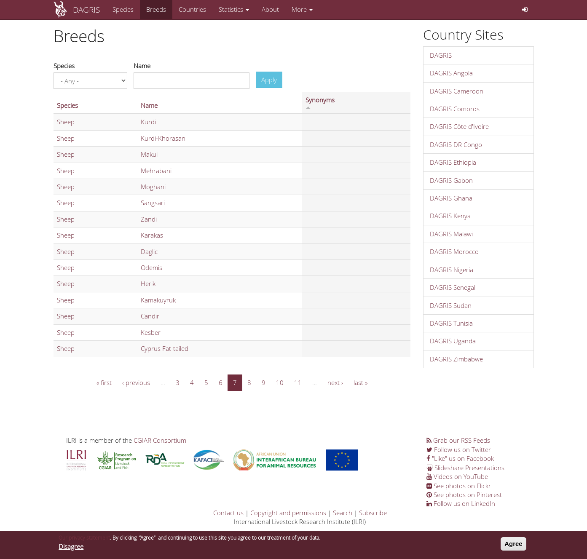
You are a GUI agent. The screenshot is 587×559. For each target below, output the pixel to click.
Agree (513, 544)
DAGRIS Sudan (451, 305)
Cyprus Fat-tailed (164, 348)
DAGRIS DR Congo (456, 144)
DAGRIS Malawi (451, 234)
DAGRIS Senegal (452, 287)
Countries (192, 9)
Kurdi (148, 122)
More (302, 9)
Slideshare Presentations (465, 467)
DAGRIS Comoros (455, 108)
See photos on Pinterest (464, 494)
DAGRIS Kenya (450, 215)
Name (142, 66)
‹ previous (136, 382)
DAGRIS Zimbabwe (456, 359)
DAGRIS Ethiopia (453, 162)
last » (360, 382)
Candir (150, 316)
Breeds (156, 9)
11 (298, 382)
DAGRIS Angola (451, 73)
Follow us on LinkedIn (460, 503)
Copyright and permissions (288, 512)
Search (342, 512)
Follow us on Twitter (458, 449)
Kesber (151, 332)
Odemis (151, 267)
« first (104, 382)
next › (335, 382)
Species (123, 9)
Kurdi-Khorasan (163, 138)
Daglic (149, 251)
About (270, 9)
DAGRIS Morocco (454, 251)
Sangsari (153, 202)
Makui (149, 154)
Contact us (228, 512)
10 (280, 382)
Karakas (152, 235)
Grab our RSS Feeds (458, 440)
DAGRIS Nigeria (451, 269)
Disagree (71, 547)
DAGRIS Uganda (453, 341)
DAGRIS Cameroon (456, 91)
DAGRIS (86, 9)
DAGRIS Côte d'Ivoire (459, 126)
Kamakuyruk (158, 300)
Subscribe (373, 512)
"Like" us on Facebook (460, 458)
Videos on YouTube (457, 476)
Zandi (149, 219)
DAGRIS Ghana (451, 198)
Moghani (153, 186)
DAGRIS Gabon (451, 180)
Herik (148, 283)
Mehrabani (156, 170)
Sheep (66, 122)
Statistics (234, 9)
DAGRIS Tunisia (451, 323)
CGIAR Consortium (160, 440)
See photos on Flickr (458, 485)
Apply (269, 79)
